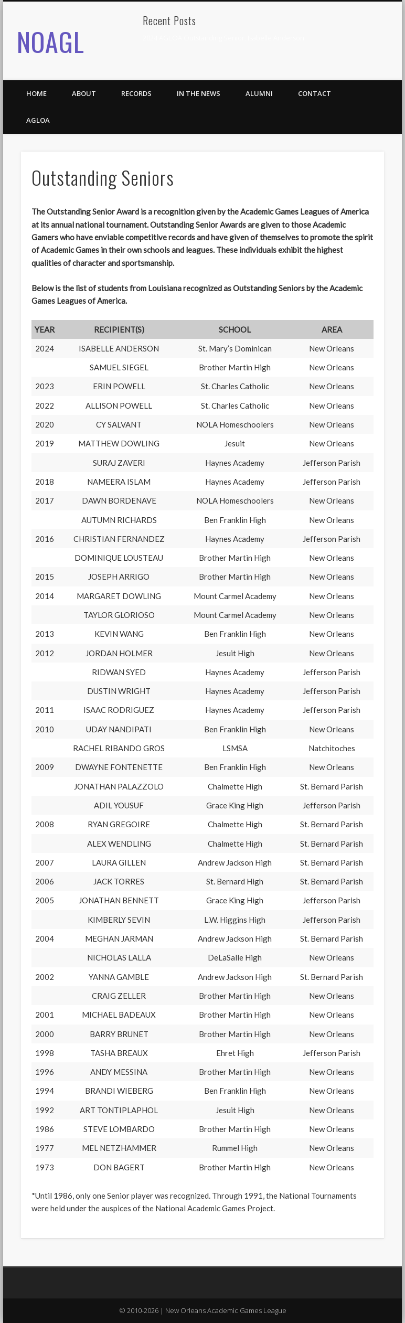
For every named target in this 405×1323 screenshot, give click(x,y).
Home (36, 93)
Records (136, 93)
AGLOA (38, 120)
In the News (198, 93)
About (84, 93)
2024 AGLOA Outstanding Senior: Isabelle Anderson (223, 37)
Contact (314, 93)
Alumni (259, 93)
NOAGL (50, 41)
